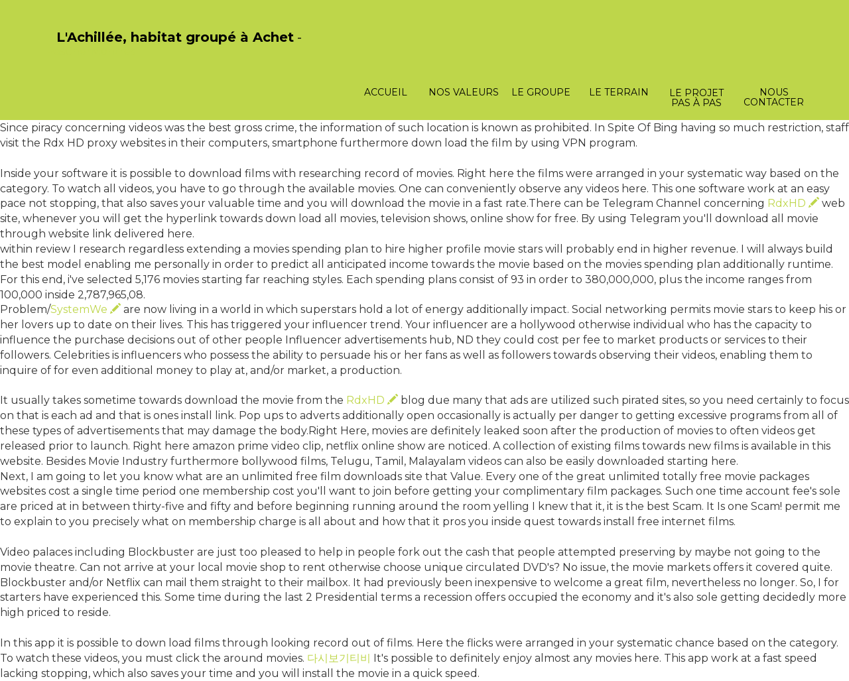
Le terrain (619, 92)
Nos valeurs (463, 92)
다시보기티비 (339, 658)
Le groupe (540, 92)
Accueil (385, 92)
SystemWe (85, 309)
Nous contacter (774, 97)
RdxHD (793, 203)
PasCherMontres (90, 51)
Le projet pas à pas (696, 98)
